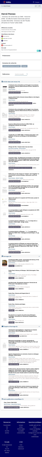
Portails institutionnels (7, 445)
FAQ (7, 427)
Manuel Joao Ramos (16, 404)
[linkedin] (40, 51)
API (7, 429)
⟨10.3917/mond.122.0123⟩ (14, 151)
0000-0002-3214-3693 (7, 38)
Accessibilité (21, 431)
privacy (21, 427)
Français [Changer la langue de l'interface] (37, 2)
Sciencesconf (21, 448)
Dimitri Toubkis (19, 178)
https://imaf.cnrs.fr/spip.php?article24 (9, 49)
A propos (21, 425)
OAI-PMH (7, 431)
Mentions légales (21, 429)
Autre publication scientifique (21, 399)
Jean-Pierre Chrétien (13, 148)
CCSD (21, 445)
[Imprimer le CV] (40, 6)
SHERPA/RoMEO (35, 436)
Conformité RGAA (21, 432)
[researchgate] (38, 51)
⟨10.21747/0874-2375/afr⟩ (14, 117)
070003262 (5, 40)
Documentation (6, 425)
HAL (7, 446)
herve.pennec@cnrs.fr (7, 45)
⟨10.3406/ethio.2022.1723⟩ (32, 128)
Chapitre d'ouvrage (21, 326)
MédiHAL (7, 452)
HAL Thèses (7, 450)
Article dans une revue (21, 81)
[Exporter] (36, 6)
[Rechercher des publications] (27, 74)
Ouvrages (21, 256)
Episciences (20, 446)
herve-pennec (6, 36)
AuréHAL (7, 432)
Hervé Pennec (12, 89)
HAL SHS (7, 448)
